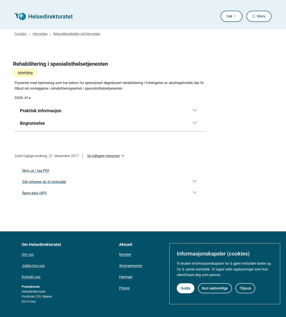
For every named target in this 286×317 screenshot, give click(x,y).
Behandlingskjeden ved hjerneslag (76, 34)
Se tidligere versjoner (103, 156)
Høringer (125, 277)
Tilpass (245, 288)
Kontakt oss (31, 277)
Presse (124, 288)
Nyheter (125, 254)
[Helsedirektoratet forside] (47, 16)
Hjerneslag (40, 34)
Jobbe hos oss (33, 266)
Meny (261, 16)
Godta (185, 288)
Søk (229, 16)
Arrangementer (130, 266)
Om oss (28, 254)
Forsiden (21, 34)
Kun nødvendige (215, 288)
